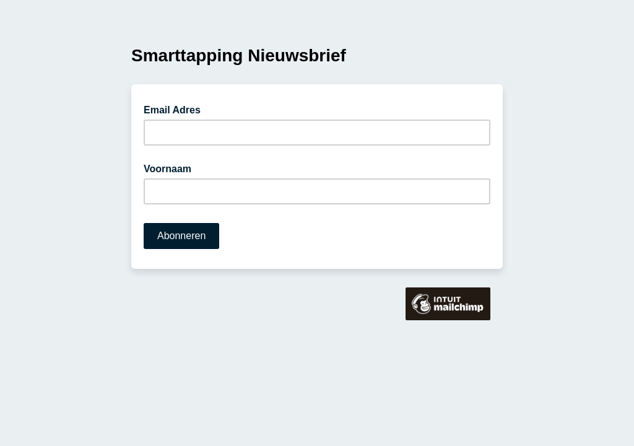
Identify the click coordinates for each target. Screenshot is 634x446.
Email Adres (176, 109)
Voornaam (167, 169)
